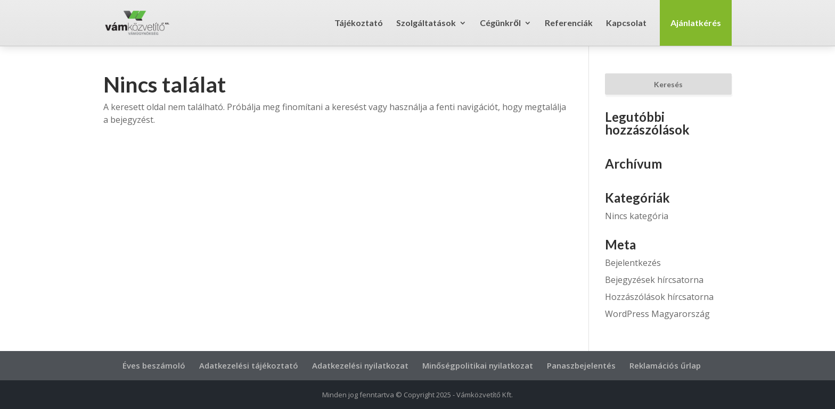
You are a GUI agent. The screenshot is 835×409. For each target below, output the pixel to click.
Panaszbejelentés (581, 365)
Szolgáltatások (426, 23)
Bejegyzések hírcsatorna (654, 280)
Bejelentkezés (633, 263)
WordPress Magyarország (657, 314)
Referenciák (569, 23)
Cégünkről (500, 23)
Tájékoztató (358, 23)
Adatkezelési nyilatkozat (360, 365)
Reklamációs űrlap (665, 365)
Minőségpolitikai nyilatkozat (477, 365)
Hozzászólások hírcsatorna (659, 297)
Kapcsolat (626, 23)
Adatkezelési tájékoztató (248, 365)
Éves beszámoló (153, 365)
